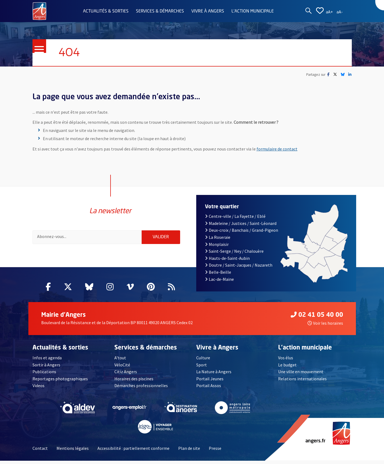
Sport (201, 368)
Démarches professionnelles (141, 389)
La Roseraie (217, 240)
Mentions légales (72, 451)
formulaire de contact (277, 149)
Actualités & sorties (106, 11)
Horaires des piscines (133, 382)
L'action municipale (252, 11)
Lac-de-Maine (219, 282)
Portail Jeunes (210, 382)
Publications (44, 375)
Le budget (287, 368)
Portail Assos (208, 389)
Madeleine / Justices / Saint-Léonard (240, 226)
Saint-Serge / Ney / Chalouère (234, 254)
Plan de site (189, 451)
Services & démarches (160, 11)
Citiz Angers (125, 375)
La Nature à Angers (213, 375)
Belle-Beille (218, 275)
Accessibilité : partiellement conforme (133, 451)
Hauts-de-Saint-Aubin (227, 261)
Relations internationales (302, 382)
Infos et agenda (47, 361)
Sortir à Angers (46, 368)
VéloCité (122, 368)
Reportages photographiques (60, 382)
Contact (40, 451)
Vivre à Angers (207, 11)
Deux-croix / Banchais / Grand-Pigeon (241, 233)
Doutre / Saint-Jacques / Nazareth (238, 268)
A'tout (120, 361)
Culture (203, 361)
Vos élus (285, 361)
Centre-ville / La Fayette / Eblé (235, 219)
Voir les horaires (325, 326)
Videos (38, 389)
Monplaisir (217, 247)
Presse (215, 451)
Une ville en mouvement (300, 375)
